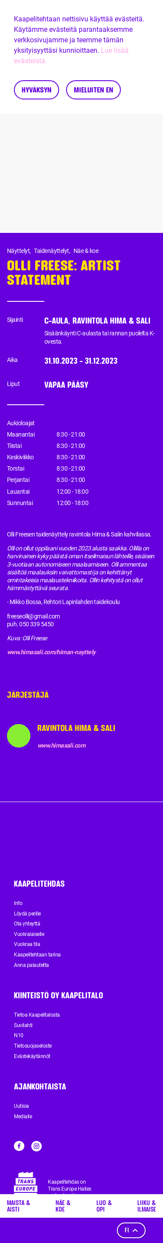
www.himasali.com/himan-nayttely (51, 652)
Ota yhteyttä (27, 924)
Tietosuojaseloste (33, 1046)
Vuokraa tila (27, 944)
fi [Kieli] (131, 1230)
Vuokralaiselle (29, 934)
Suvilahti (23, 1025)
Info (18, 903)
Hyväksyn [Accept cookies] (36, 89)
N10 (18, 1035)
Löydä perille (27, 914)
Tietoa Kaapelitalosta (37, 1015)
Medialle (23, 1116)
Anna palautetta (31, 965)
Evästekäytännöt (32, 1056)
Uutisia (21, 1106)
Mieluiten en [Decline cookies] (93, 89)
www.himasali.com (61, 745)
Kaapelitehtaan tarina (37, 955)
